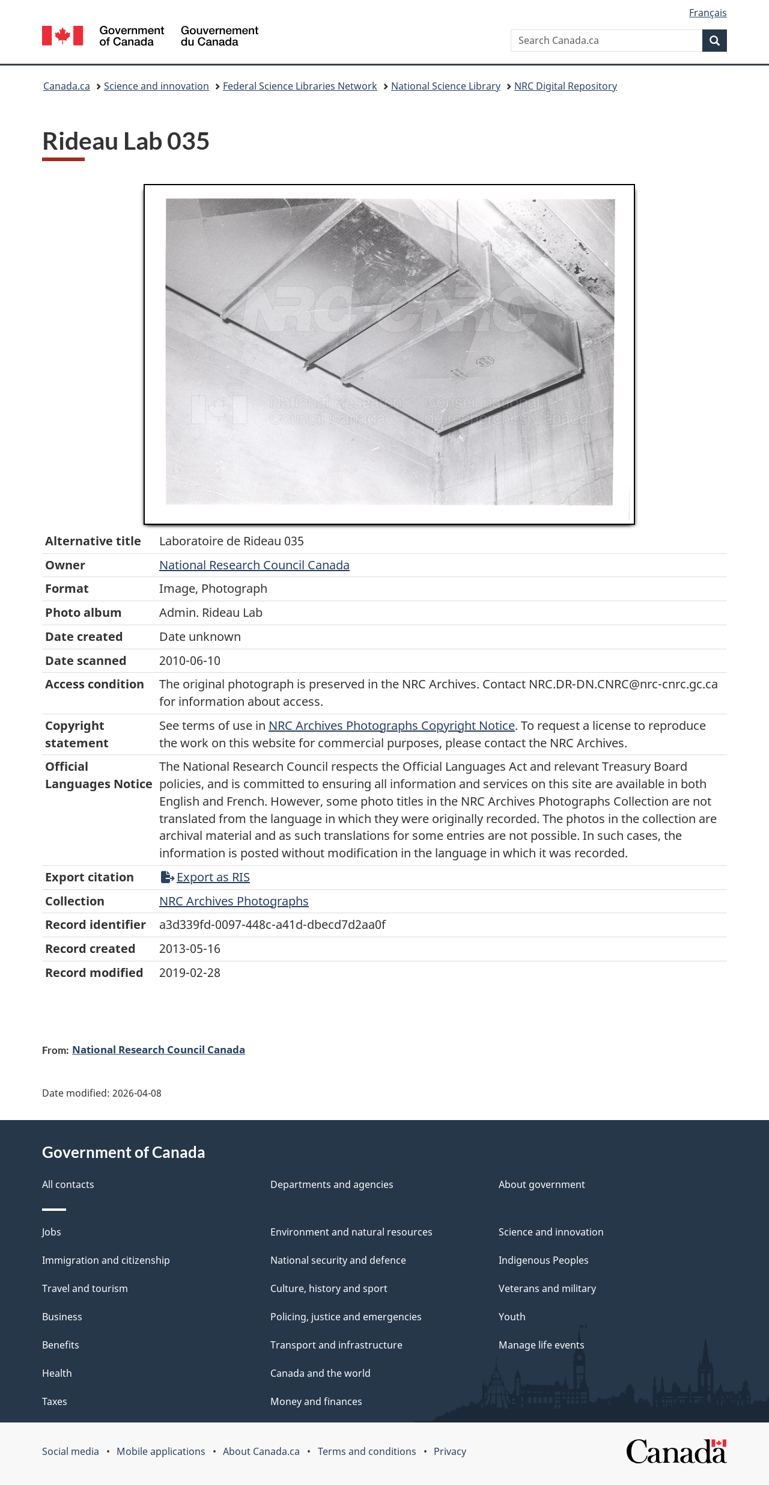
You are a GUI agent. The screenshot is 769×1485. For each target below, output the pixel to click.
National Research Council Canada (254, 565)
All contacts (68, 1184)
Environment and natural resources (351, 1232)
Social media (70, 1451)
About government (542, 1184)
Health (57, 1373)
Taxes (54, 1401)
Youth (512, 1316)
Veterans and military (547, 1288)
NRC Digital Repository (565, 86)
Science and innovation (156, 86)
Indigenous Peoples (544, 1260)
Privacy (450, 1451)
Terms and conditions (367, 1451)
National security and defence (338, 1260)
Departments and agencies (332, 1184)
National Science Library (445, 86)
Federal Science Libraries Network (300, 86)
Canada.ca (66, 86)
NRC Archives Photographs (234, 901)
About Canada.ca (261, 1451)
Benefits (60, 1345)
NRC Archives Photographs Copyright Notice (392, 725)
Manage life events (542, 1345)
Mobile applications (161, 1451)
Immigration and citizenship (106, 1260)
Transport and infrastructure (336, 1345)
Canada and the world (320, 1373)
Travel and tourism (85, 1288)
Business (62, 1316)
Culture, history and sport (329, 1288)
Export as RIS (205, 877)
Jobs (51, 1232)
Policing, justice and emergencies (346, 1316)
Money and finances (316, 1401)
